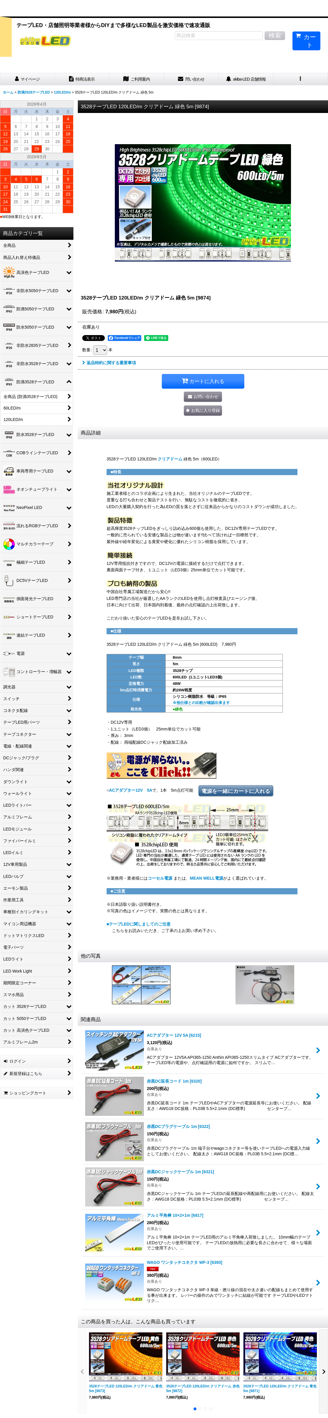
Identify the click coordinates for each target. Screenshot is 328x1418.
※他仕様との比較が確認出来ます (201, 702)
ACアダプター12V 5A (130, 790)
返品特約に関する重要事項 (109, 362)
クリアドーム (170, 459)
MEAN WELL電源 (206, 878)
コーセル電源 (160, 878)
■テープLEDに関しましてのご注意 (139, 924)
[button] (300, 79)
